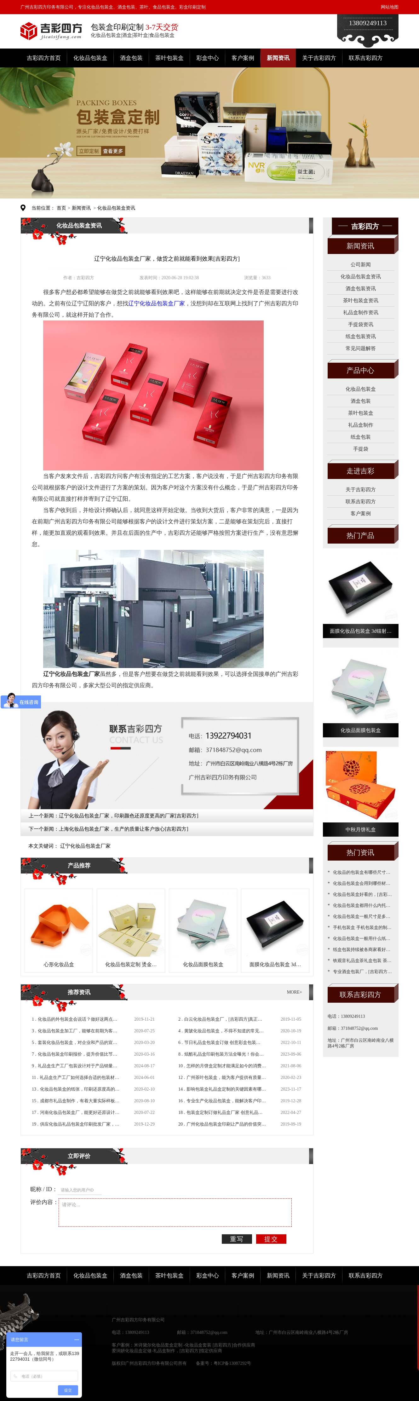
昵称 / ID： (44, 1189)
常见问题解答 (361, 348)
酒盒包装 (131, 58)
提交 (271, 1239)
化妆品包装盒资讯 (116, 207)
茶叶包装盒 (169, 58)
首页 (61, 207)
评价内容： (44, 1202)
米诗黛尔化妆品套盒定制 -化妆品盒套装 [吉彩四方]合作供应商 (194, 1345)
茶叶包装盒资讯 (360, 300)
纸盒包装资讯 (361, 336)
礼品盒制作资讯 (360, 312)
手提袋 (360, 449)
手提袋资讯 (360, 324)
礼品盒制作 (360, 425)
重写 (237, 1239)
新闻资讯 (278, 58)
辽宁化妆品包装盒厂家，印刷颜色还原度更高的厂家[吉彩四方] (128, 815)
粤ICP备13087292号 (232, 1363)
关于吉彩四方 (319, 58)
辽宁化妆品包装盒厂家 (85, 846)
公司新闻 (361, 264)
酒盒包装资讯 (361, 288)
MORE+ (294, 992)
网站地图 (390, 7)
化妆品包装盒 (90, 58)
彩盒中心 (207, 58)
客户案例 (243, 58)
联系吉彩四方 (366, 58)
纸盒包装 (361, 437)
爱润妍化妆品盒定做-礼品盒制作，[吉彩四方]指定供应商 (167, 1350)
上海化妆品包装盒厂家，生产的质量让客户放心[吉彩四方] (123, 829)
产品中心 (360, 370)
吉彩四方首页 (44, 58)
